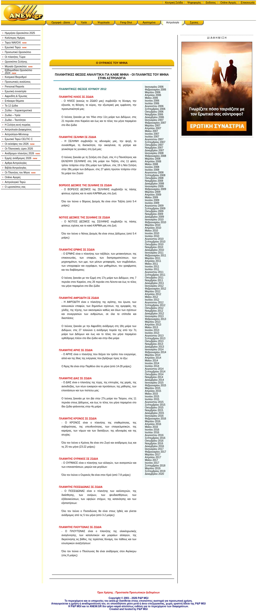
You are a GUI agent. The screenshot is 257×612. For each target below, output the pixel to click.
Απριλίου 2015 (153, 391)
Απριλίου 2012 (153, 294)
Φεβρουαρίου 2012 (155, 288)
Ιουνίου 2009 (152, 200)
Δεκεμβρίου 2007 (154, 150)
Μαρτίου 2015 (152, 388)
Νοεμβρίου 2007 (154, 147)
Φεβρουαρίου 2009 (155, 189)
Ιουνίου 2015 (152, 396)
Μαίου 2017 (151, 460)
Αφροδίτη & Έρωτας (16, 96)
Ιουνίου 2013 (152, 330)
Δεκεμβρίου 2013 (154, 346)
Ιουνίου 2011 (152, 266)
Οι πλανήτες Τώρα (15, 57)
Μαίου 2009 (151, 197)
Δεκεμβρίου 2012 (154, 313)
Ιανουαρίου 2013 (154, 316)
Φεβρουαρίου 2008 (155, 156)
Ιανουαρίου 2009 (154, 186)
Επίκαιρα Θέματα (14, 101)
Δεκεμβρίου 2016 (154, 446)
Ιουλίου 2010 (152, 236)
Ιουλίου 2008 (152, 169)
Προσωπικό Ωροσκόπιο (18, 52)
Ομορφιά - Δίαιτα (60, 22)
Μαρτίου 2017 (152, 454)
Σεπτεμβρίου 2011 (155, 274)
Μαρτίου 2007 (152, 125)
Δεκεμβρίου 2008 (154, 183)
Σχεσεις (194, 22)
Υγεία (84, 22)
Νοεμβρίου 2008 (154, 180)
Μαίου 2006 (151, 98)
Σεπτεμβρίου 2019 (155, 471)
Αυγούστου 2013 (154, 335)
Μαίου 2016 (151, 427)
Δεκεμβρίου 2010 (154, 250)
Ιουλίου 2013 (152, 333)
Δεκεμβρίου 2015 (154, 413)
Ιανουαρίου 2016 (154, 415)
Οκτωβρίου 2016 (154, 440)
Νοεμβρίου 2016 (154, 443)
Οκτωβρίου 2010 (154, 244)
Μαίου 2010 (151, 230)
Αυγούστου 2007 (154, 139)
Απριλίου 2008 (153, 161)
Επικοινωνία (247, 2)
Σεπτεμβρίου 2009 (155, 208)
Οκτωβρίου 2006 (154, 111)
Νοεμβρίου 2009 (154, 214)
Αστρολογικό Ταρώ (15, 182)
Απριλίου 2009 (153, 194)
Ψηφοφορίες (194, 2)
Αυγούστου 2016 (154, 435)
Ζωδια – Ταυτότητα (15, 120)
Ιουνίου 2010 (152, 233)
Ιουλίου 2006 (152, 103)
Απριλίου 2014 (153, 357)
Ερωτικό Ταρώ (16, 47)
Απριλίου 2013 (153, 324)
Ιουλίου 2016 (152, 432)
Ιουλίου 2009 (152, 203)
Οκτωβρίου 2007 (154, 145)
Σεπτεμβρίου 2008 (155, 175)
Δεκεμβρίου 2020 (154, 474)
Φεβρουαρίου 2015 (155, 385)
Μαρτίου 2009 (152, 192)
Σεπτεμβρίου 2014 (155, 371)
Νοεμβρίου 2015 (154, 410)
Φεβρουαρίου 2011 (155, 255)
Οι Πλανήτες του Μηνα (20, 172)
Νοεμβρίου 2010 (154, 247)
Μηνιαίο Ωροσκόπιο (18, 66)
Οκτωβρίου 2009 (154, 211)
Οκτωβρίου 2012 (154, 308)
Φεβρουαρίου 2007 (155, 122)
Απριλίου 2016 (153, 424)
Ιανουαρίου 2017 (154, 449)
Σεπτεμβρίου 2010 (155, 241)
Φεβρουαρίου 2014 (155, 352)
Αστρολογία (172, 22)
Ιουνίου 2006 (152, 100)
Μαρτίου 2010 (152, 225)
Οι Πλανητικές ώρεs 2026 (19, 148)
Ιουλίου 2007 (152, 136)
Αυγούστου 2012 (154, 302)
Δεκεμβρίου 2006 (154, 117)
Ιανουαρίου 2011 (154, 252)
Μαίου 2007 (151, 131)
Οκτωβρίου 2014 (154, 374)
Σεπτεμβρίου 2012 (155, 305)
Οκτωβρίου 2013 (154, 341)
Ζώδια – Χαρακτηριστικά (18, 110)
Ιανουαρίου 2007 (154, 120)
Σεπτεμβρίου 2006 (155, 109)
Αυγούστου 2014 (154, 368)
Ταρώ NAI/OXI (16, 42)
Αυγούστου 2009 (154, 205)
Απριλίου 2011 (153, 261)
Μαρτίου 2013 (152, 321)
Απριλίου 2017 (153, 457)
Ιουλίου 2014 (152, 366)
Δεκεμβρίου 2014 (154, 380)
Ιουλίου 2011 (152, 269)
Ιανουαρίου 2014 (154, 349)
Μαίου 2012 (151, 297)
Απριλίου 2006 (153, 95)
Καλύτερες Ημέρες (15, 37)
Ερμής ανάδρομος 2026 (21, 158)
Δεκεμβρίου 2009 (154, 216)
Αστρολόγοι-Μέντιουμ (17, 134)
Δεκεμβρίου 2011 (154, 283)
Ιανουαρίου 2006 (154, 86)
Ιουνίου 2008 (152, 167)
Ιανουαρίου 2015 (154, 382)
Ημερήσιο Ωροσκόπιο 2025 (20, 33)
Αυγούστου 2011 (154, 272)
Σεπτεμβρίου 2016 (155, 438)
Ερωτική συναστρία (15, 91)
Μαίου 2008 (151, 164)
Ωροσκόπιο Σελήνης (16, 61)
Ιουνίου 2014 (152, 363)
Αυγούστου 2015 (154, 402)
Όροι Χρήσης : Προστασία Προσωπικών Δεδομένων (128, 592)
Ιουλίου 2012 (152, 299)
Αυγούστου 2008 (154, 172)
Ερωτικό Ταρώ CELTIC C (19, 139)
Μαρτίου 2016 (152, 421)
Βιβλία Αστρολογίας (15, 167)
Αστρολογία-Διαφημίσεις (18, 129)
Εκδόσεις (211, 2)
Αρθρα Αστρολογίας (16, 163)
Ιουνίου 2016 (152, 429)
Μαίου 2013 (151, 327)
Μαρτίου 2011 (152, 258)
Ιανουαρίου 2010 (154, 219)
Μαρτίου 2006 (152, 92)
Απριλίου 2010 (153, 227)
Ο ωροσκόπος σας (15, 186)
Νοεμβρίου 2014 (154, 377)
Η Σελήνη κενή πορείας (18, 124)
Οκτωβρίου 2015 (154, 407)
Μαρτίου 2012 (152, 291)
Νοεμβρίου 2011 (154, 280)
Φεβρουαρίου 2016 (155, 418)
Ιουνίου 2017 (152, 462)
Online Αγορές (228, 2)
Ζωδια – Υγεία (12, 115)
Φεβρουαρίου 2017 (155, 451)
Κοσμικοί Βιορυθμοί (15, 77)
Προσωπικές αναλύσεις (18, 81)
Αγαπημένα (149, 22)
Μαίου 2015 (151, 393)
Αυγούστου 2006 (154, 106)
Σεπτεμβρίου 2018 (155, 465)
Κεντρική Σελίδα (174, 2)
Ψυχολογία (104, 22)
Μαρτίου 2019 (152, 468)
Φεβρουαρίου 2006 (155, 89)
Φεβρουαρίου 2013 (155, 319)
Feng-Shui (126, 22)
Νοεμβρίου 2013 (154, 344)
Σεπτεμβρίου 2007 (155, 142)
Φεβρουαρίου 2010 (155, 222)
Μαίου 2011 (151, 263)
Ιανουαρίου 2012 (154, 286)
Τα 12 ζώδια (11, 105)
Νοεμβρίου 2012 (154, 310)
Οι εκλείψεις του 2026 (19, 144)
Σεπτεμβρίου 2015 (155, 404)
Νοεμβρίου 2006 (154, 114)
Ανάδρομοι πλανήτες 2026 (22, 153)
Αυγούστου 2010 (154, 239)
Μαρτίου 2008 (152, 158)
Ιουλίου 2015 (152, 399)
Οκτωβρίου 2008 (154, 178)
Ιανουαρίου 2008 (154, 153)
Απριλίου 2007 (153, 128)
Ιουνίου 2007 (152, 133)
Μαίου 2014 (151, 360)
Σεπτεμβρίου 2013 (155, 338)
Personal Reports (14, 86)
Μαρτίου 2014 (152, 355)
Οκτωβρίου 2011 (154, 277)
